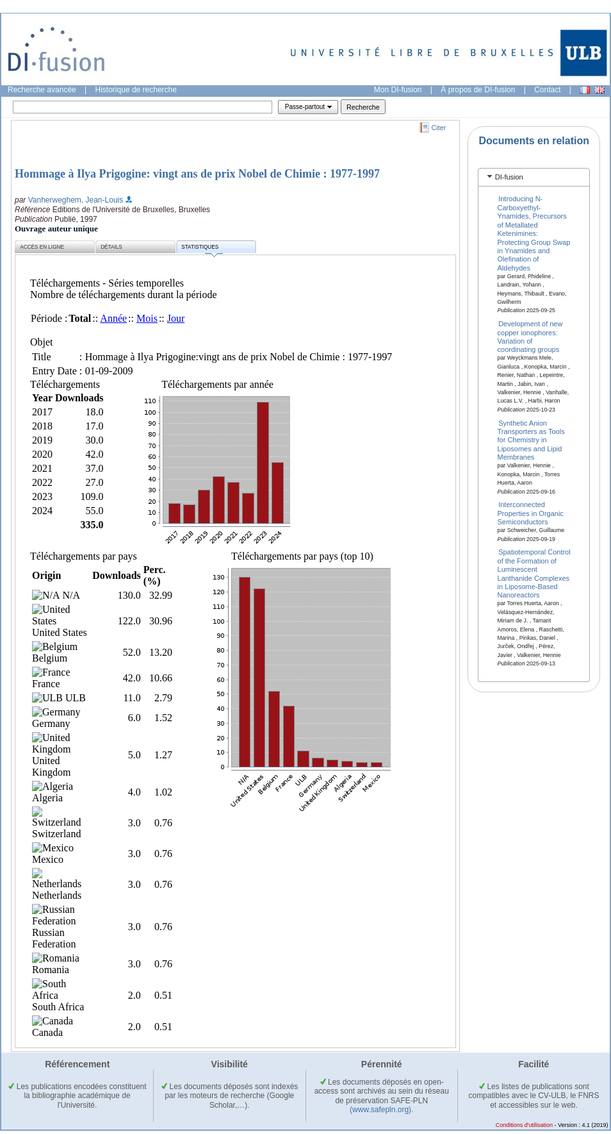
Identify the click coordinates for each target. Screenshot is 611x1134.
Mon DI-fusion (398, 89)
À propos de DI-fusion (478, 89)
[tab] (534, 177)
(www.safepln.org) (380, 1109)
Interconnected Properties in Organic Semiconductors (531, 513)
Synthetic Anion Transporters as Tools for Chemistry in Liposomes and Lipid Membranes (531, 440)
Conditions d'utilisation (524, 1125)
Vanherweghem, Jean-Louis (76, 200)
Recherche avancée (42, 89)
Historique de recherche (136, 89)
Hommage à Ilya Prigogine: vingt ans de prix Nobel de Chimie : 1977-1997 (197, 173)
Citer (439, 127)
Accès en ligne (42, 247)
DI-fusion (509, 177)
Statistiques (201, 249)
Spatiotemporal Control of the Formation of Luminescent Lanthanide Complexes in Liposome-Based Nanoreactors (534, 573)
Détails (111, 247)
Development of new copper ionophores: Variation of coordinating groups (530, 336)
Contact (547, 89)
